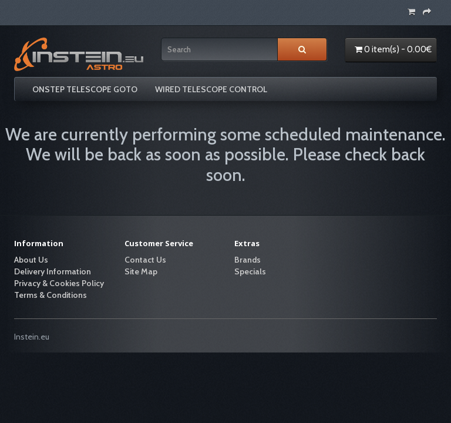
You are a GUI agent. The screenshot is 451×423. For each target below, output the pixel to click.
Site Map (140, 271)
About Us (31, 259)
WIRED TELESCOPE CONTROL (211, 89)
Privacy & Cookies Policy (59, 283)
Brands (247, 259)
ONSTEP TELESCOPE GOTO (84, 89)
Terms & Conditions (50, 295)
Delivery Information (52, 271)
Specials (250, 271)
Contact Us (145, 259)
